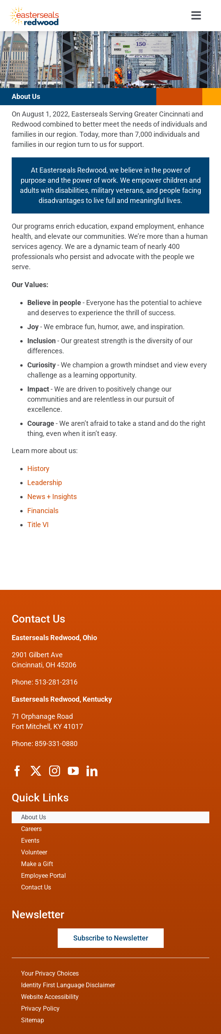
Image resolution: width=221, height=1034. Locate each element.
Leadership (44, 482)
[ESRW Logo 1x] (34, 9)
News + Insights (52, 496)
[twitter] (35, 771)
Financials (42, 510)
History (38, 468)
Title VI (38, 525)
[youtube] (73, 771)
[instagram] (54, 771)
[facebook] (17, 771)
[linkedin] (92, 771)
